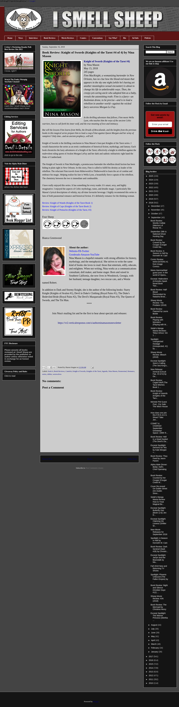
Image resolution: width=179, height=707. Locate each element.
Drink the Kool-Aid (160, 131)
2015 (151, 664)
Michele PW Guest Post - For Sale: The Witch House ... (159, 405)
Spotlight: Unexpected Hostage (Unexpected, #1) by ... (159, 344)
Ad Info (135, 38)
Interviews (33, 38)
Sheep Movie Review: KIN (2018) (157, 598)
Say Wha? (113, 38)
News (20, 38)
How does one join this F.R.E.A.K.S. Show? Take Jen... (159, 416)
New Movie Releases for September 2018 (159, 531)
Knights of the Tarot (93, 371)
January (155, 652)
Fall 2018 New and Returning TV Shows (159, 568)
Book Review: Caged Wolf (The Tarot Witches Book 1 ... (159, 383)
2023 (151, 183)
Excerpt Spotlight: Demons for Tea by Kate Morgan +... (159, 448)
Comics (83, 38)
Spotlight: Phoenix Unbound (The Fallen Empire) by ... (159, 578)
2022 (151, 187)
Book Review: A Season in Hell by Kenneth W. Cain (159, 253)
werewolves (57, 374)
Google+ (33, 1)
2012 (151, 675)
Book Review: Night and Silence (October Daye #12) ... (159, 588)
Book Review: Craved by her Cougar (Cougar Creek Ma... (159, 243)
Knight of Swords (79, 371)
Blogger (96, 701)
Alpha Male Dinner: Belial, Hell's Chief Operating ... (159, 468)
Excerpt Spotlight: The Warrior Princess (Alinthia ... (159, 616)
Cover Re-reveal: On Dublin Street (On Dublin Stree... (159, 489)
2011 (151, 679)
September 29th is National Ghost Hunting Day (159, 233)
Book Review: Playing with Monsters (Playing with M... (159, 321)
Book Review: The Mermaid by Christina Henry (158, 607)
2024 (151, 180)
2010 (151, 683)
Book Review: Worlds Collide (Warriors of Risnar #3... (158, 224)
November (156, 210)
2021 (151, 191)
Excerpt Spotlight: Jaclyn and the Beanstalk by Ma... (158, 558)
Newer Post (47, 459)
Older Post (132, 459)
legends (105, 371)
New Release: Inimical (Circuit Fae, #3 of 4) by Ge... (158, 372)
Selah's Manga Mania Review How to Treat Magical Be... (158, 500)
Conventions (97, 38)
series (44, 374)
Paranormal (122, 371)
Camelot (68, 371)
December (156, 206)
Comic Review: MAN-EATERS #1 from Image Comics (159, 262)
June (153, 632)
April (153, 640)
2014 (151, 668)
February (155, 648)
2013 (151, 672)
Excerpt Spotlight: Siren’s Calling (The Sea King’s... (159, 363)
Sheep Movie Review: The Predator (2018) (158, 302)
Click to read (9, 376)
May (153, 636)
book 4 (50, 371)
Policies (147, 38)
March (154, 644)
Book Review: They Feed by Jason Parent (159, 458)
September (156, 217)
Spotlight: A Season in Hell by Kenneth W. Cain (159, 540)
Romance (131, 371)
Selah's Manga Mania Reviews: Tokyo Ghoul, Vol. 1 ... (159, 331)
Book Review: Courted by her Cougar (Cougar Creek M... (159, 479)
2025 (151, 176)
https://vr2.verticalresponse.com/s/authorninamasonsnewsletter (89, 322)
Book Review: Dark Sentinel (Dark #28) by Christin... (159, 548)
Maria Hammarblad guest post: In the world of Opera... (159, 272)
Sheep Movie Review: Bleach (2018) (158, 354)
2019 (151, 199)
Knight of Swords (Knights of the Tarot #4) (107, 61)
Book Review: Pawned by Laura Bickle (159, 311)
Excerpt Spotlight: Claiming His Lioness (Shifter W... (158, 522)
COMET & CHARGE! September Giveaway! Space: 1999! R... (159, 428)
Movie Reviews (67, 38)
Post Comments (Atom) (94, 468)
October (155, 213)
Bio (124, 38)
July (153, 629)
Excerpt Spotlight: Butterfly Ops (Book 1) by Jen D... (158, 511)
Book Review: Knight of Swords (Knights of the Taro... (159, 394)
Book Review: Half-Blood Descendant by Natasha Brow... (159, 293)
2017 (151, 656)
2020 (151, 195)
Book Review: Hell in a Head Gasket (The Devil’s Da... (159, 439)
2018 (151, 203)
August (154, 625)
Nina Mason (112, 371)
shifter (49, 374)
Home (9, 38)
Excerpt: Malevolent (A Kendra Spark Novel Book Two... (159, 282)
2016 (151, 660)
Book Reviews (50, 38)
